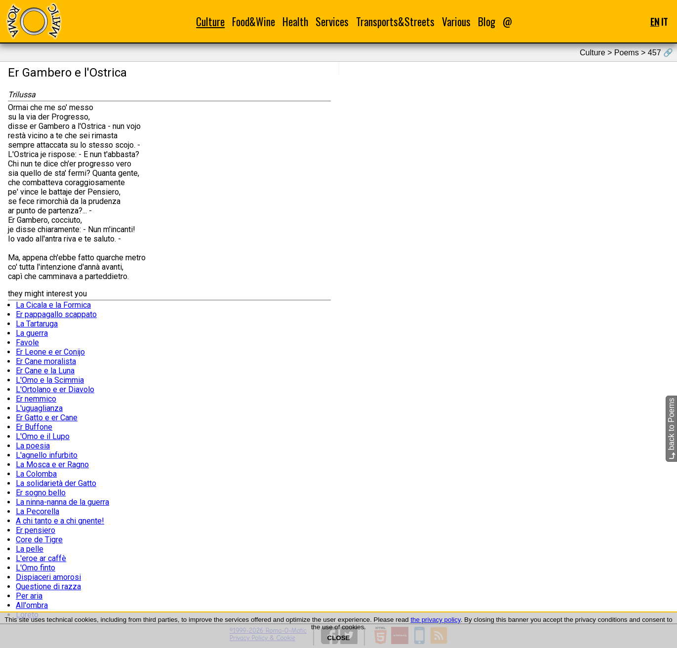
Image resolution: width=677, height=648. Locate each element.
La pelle (29, 549)
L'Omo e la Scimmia (50, 380)
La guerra (32, 333)
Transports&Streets (395, 21)
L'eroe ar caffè (41, 558)
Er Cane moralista (46, 361)
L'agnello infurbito (47, 455)
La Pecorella (37, 511)
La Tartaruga (37, 323)
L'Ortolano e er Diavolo (55, 389)
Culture (210, 21)
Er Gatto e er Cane (47, 417)
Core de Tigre (39, 539)
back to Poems (671, 428)
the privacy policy (435, 619)
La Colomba (36, 474)
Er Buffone (34, 427)
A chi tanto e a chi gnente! (60, 521)
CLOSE (338, 638)
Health (295, 21)
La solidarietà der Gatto (56, 483)
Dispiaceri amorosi (48, 577)
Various (456, 21)
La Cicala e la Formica (53, 305)
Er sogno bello (41, 492)
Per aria (29, 596)
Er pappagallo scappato (56, 314)
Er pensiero (35, 530)
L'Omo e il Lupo (43, 436)
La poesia (33, 445)
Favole (27, 342)
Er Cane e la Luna (45, 370)
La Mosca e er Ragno (52, 464)
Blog (486, 21)
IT (664, 21)
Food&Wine (253, 21)
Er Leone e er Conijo (50, 352)
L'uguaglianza (39, 408)
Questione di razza (48, 586)
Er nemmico (36, 399)
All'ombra (32, 605)
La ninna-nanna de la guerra (62, 502)
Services (332, 21)
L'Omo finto (35, 567)
